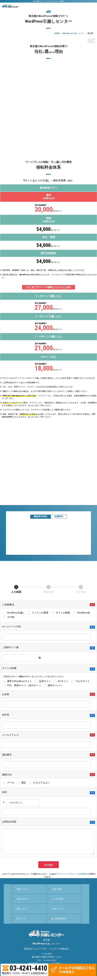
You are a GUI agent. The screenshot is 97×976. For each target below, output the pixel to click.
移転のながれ (22, 899)
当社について (57, 909)
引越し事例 (56, 889)
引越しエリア (73, 33)
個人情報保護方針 (58, 919)
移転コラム (21, 909)
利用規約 (84, 874)
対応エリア (21, 919)
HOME (56, 33)
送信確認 (51, 864)
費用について (22, 889)
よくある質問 (57, 899)
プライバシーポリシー (67, 874)
